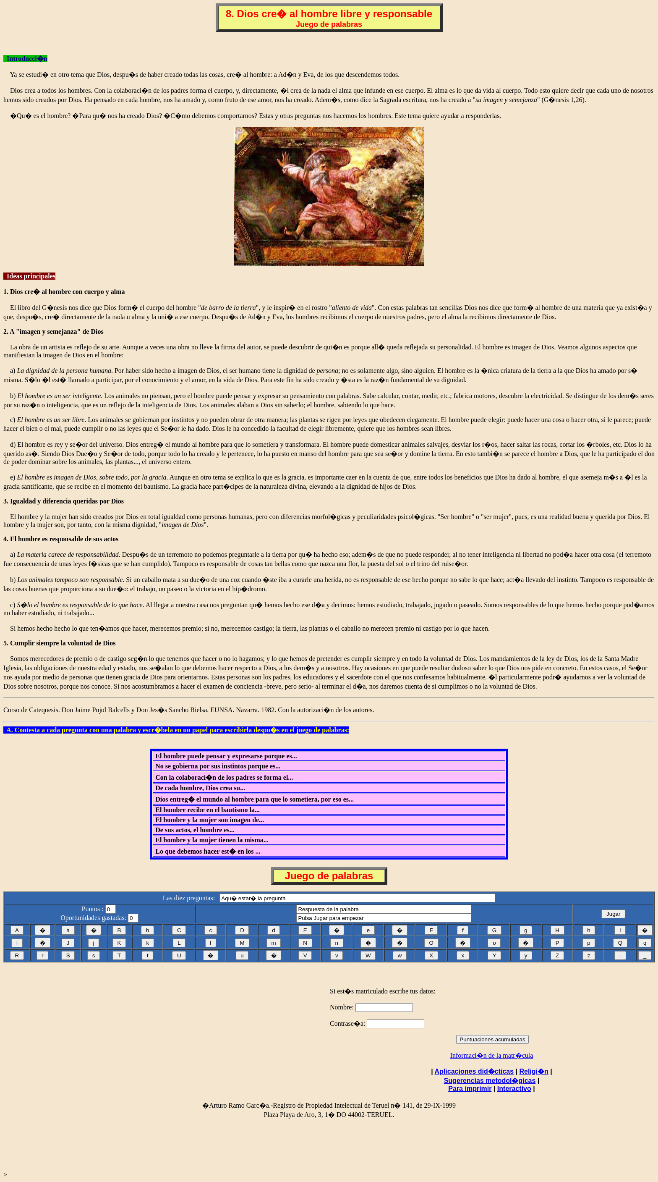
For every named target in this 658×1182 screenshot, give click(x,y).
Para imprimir (469, 1088)
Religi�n (533, 1071)
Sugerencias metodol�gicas (490, 1080)
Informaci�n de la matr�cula (491, 1055)
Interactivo (514, 1088)
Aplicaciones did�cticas (474, 1071)
